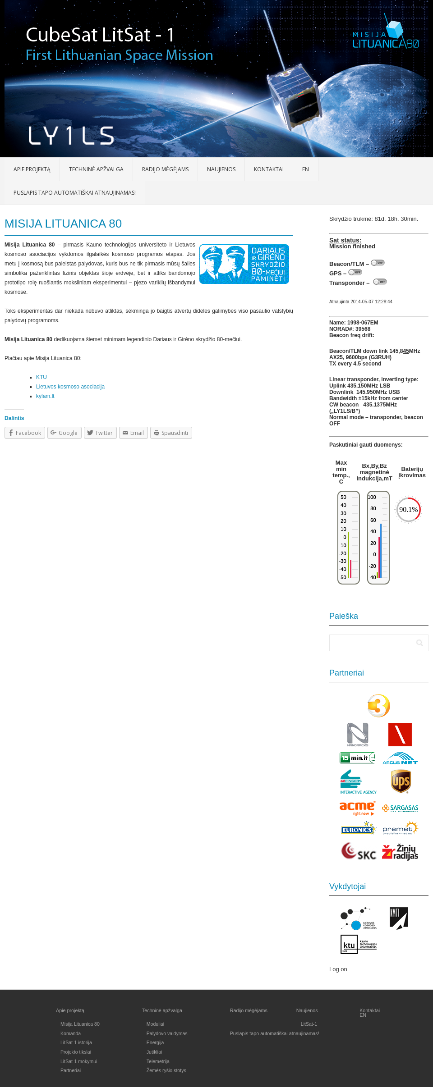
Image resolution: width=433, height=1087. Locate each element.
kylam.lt (45, 396)
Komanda (70, 1033)
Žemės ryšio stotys (166, 1070)
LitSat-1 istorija (76, 1042)
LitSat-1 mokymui (78, 1061)
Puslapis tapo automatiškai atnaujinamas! (75, 192)
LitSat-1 (309, 1024)
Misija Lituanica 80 (80, 1024)
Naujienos (221, 169)
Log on (338, 969)
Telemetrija (158, 1061)
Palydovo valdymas (167, 1033)
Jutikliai (154, 1052)
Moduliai (155, 1024)
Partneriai (70, 1070)
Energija (155, 1042)
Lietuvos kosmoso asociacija (70, 387)
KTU (41, 377)
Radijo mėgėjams (165, 169)
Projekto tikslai (75, 1052)
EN (305, 169)
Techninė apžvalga (96, 169)
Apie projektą (32, 169)
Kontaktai (269, 169)
